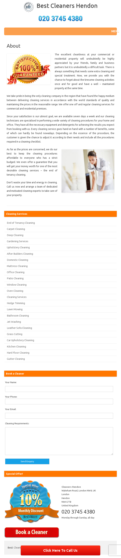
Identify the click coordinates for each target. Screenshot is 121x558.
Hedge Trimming (16, 303)
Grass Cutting (14, 334)
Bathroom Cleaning (18, 315)
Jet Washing (14, 321)
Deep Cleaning (15, 235)
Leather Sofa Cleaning (19, 327)
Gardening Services (17, 241)
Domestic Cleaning (17, 259)
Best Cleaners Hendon (67, 5)
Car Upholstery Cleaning (20, 340)
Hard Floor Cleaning (18, 352)
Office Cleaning (15, 272)
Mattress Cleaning (17, 266)
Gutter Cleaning (16, 358)
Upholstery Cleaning (18, 247)
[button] (113, 31)
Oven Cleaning (15, 290)
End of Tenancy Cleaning (21, 222)
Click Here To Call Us (60, 550)
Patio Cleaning (15, 278)
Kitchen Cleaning (16, 346)
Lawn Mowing (15, 309)
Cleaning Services (17, 296)
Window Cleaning (17, 284)
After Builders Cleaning (20, 253)
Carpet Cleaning (16, 228)
